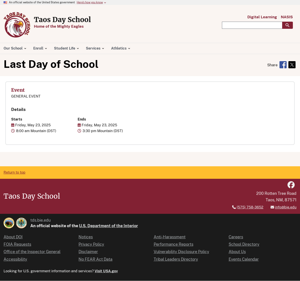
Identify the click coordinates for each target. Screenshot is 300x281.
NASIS (287, 17)
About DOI (13, 237)
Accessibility (15, 259)
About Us (237, 251)
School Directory (244, 244)
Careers (236, 237)
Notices (86, 237)
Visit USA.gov (106, 271)
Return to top (14, 172)
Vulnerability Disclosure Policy (181, 251)
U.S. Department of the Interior (108, 225)
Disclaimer (88, 251)
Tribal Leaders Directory (176, 259)
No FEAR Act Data (95, 259)
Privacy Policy (91, 244)
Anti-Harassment (170, 237)
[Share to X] (292, 64)
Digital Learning (262, 17)
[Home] (17, 35)
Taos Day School (62, 19)
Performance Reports (173, 244)
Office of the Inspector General (32, 251)
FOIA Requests (17, 244)
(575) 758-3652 (250, 207)
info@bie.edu (285, 207)
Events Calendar (244, 259)
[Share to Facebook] (283, 64)
